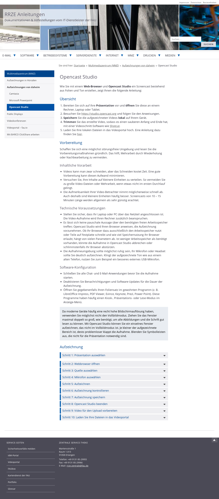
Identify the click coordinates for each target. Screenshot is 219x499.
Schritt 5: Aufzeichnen (76, 384)
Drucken (149, 55)
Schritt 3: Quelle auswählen (79, 370)
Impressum (184, 2)
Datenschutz (196, 2)
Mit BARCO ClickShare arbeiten (23, 134)
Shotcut (115, 126)
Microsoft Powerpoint (20, 100)
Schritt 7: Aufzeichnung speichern (83, 397)
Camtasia (14, 93)
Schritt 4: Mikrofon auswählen (81, 377)
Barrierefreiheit (209, 2)
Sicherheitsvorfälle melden (21, 448)
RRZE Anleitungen (25, 14)
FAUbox (12, 468)
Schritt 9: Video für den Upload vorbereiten (89, 410)
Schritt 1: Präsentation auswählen (83, 355)
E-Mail (6, 55)
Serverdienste (86, 55)
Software (27, 55)
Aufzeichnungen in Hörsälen (21, 80)
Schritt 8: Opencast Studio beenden (85, 404)
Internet (112, 55)
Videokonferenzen (16, 120)
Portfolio (12, 482)
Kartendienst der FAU (19, 475)
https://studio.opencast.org (98, 113)
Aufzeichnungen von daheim (23, 87)
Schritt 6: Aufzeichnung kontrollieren (85, 390)
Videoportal (14, 462)
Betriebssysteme (55, 55)
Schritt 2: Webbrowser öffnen (81, 364)
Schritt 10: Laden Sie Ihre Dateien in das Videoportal (95, 417)
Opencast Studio (18, 106)
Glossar (12, 488)
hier (79, 134)
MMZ (131, 55)
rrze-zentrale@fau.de (77, 465)
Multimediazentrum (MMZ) (21, 73)
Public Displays (15, 113)
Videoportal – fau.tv (17, 127)
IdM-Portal (13, 455)
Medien (170, 55)
